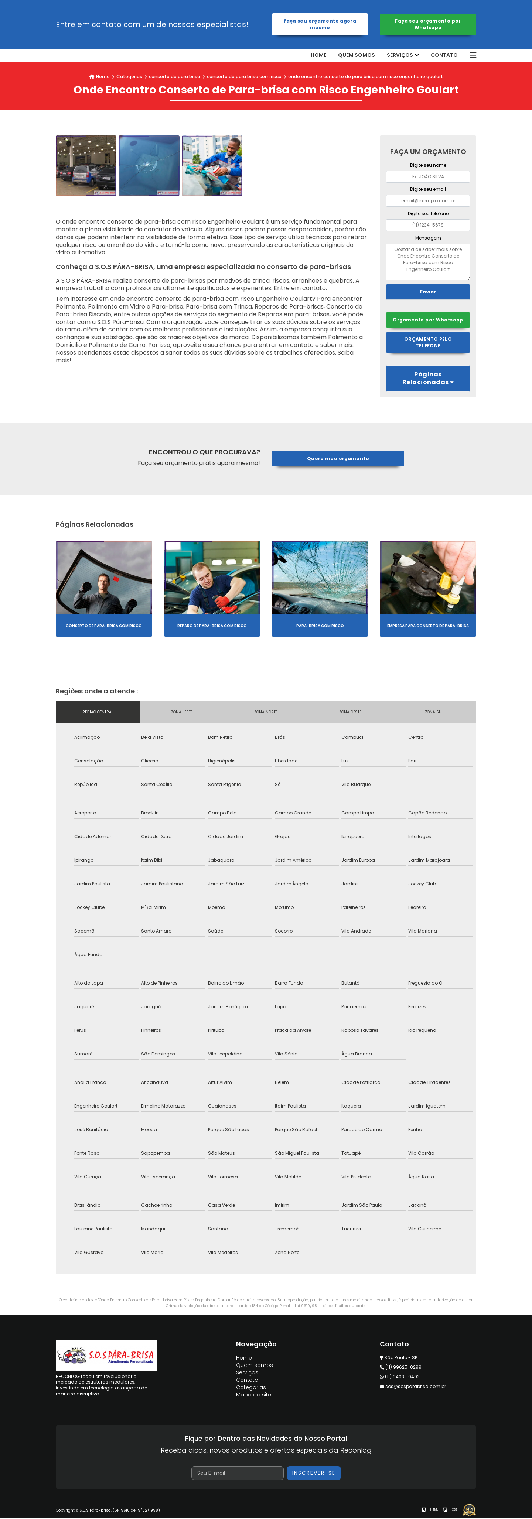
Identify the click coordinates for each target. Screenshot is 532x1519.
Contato (444, 55)
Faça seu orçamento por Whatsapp (428, 24)
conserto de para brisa (174, 76)
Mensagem (428, 238)
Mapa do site (253, 1395)
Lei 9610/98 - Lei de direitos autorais (330, 1307)
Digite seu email (428, 189)
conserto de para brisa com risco (244, 76)
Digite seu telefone (428, 213)
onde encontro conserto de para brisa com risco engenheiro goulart (365, 76)
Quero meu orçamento (338, 460)
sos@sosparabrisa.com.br (413, 1387)
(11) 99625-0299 (401, 1368)
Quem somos (356, 55)
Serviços (400, 55)
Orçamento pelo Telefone (428, 343)
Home (318, 55)
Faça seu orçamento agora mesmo (320, 24)
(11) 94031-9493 (400, 1377)
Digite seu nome (428, 165)
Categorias (129, 76)
